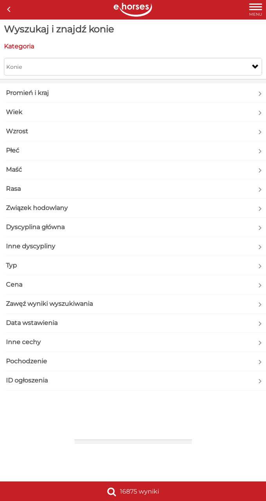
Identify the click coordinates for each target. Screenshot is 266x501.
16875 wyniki (133, 491)
